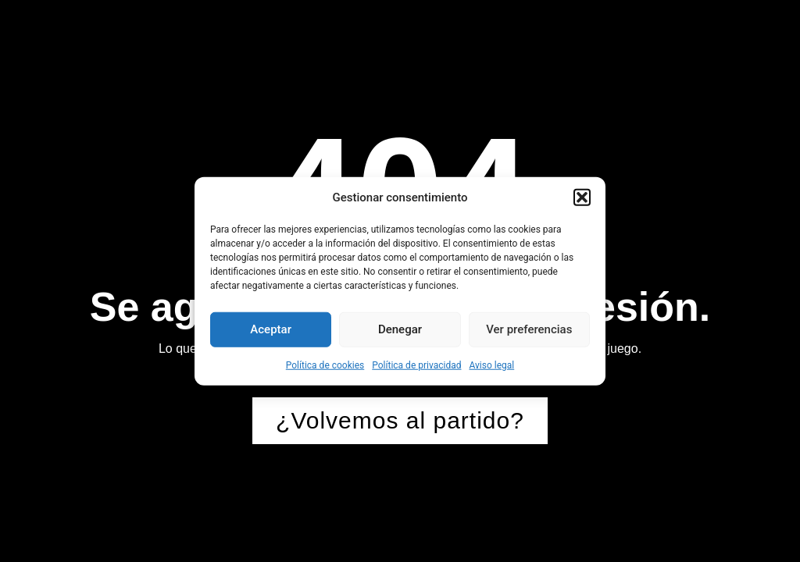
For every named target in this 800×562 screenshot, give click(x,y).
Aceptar (270, 329)
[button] (582, 197)
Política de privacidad (416, 364)
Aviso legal (491, 364)
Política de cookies (325, 364)
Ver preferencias (529, 329)
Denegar (400, 329)
